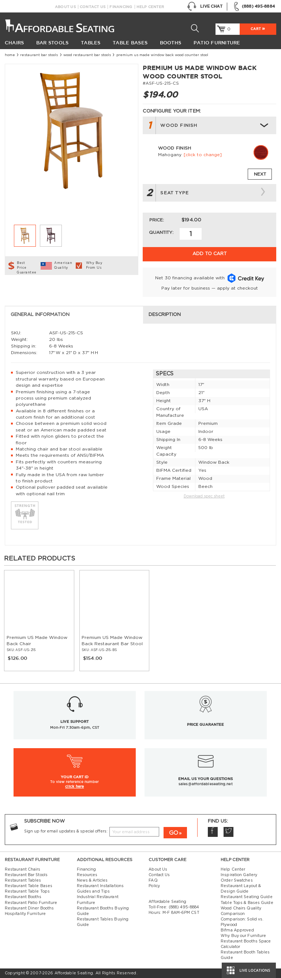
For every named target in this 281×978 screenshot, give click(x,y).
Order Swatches (236, 880)
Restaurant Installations (100, 886)
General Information (40, 314)
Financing (120, 7)
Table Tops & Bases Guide (247, 903)
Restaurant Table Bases (28, 886)
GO (173, 833)
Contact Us (92, 7)
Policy (154, 886)
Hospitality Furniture (25, 914)
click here (74, 786)
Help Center (150, 7)
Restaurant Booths (23, 897)
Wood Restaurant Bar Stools (87, 55)
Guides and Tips (93, 891)
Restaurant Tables (23, 880)
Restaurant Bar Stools (39, 55)
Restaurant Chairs (23, 869)
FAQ (153, 880)
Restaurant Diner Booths (29, 908)
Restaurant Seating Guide (247, 897)
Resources (87, 875)
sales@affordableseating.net (206, 784)
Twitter (228, 832)
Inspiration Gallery (239, 875)
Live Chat (205, 7)
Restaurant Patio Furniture (31, 903)
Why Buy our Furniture (243, 936)
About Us (65, 7)
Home (10, 55)
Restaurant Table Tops (27, 891)
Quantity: (161, 232)
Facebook (213, 832)
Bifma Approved (237, 930)
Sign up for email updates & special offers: (66, 831)
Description (165, 314)
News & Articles (92, 880)
